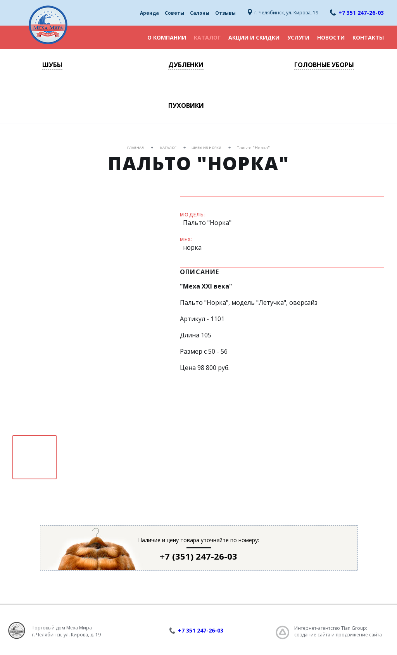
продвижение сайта (359, 634)
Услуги (298, 37)
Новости (331, 37)
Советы (174, 13)
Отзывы (225, 13)
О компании (166, 37)
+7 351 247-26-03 (361, 12)
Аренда (149, 13)
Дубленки (186, 64)
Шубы (52, 64)
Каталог (207, 37)
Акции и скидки (254, 37)
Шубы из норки (206, 147)
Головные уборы (324, 64)
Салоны (199, 13)
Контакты (368, 37)
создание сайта (312, 634)
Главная (135, 147)
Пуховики (186, 105)
